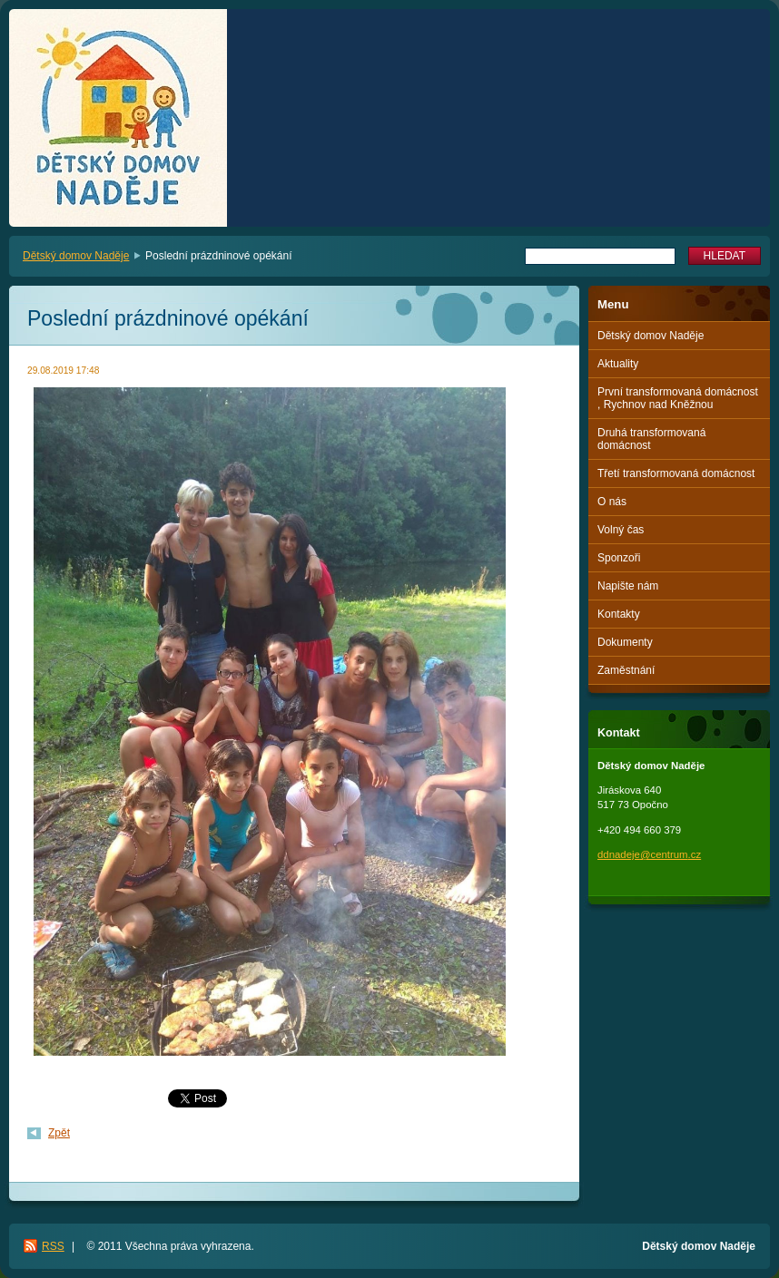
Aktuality (617, 363)
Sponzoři (618, 557)
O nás (611, 501)
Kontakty (618, 614)
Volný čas (620, 529)
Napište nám (627, 586)
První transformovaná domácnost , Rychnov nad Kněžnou (677, 398)
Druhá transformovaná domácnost (651, 439)
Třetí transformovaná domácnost (675, 473)
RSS (53, 1246)
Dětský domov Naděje (76, 255)
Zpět (59, 1133)
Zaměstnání (626, 670)
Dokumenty (625, 642)
